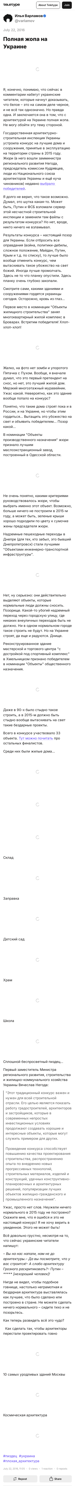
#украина (27, 1456)
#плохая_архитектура (21, 1461)
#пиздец (10, 1456)
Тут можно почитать (36, 738)
